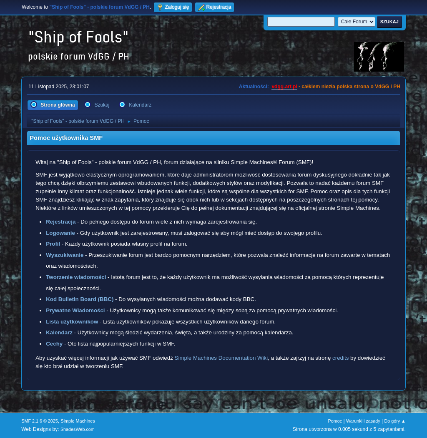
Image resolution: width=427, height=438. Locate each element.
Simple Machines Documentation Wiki (221, 358)
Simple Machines (78, 420)
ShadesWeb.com (77, 429)
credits (340, 358)
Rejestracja (60, 222)
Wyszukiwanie (64, 255)
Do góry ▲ (394, 420)
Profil (53, 244)
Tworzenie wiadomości (76, 277)
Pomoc (335, 420)
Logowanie (60, 233)
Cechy (54, 344)
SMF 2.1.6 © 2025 (39, 420)
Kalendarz (59, 332)
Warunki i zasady (363, 420)
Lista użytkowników (72, 322)
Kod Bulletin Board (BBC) (79, 299)
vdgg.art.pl (284, 87)
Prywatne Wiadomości (75, 310)
